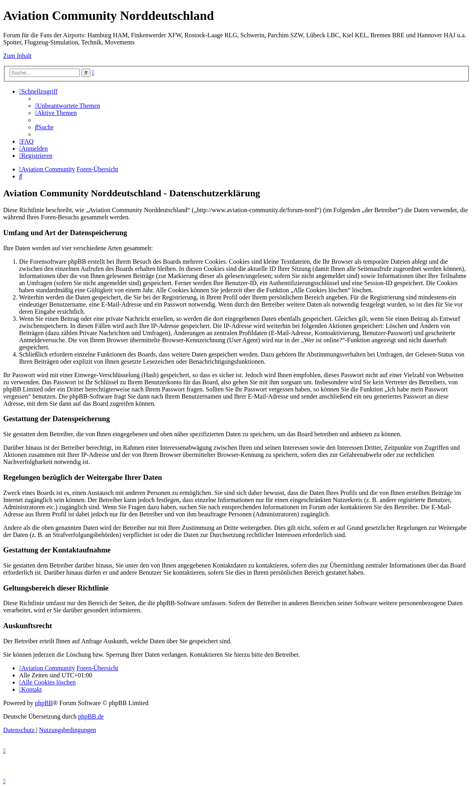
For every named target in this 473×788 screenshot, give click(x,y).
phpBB (44, 703)
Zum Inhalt (17, 55)
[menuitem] (67, 105)
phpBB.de (91, 716)
